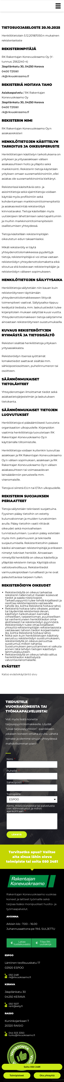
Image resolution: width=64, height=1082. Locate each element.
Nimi (10, 759)
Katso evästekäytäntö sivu (19, 674)
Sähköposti (14, 782)
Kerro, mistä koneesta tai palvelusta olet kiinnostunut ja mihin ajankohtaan (31, 809)
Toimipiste (14, 794)
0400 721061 (10, 71)
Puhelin (12, 771)
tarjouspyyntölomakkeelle (23, 724)
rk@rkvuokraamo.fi (15, 76)
